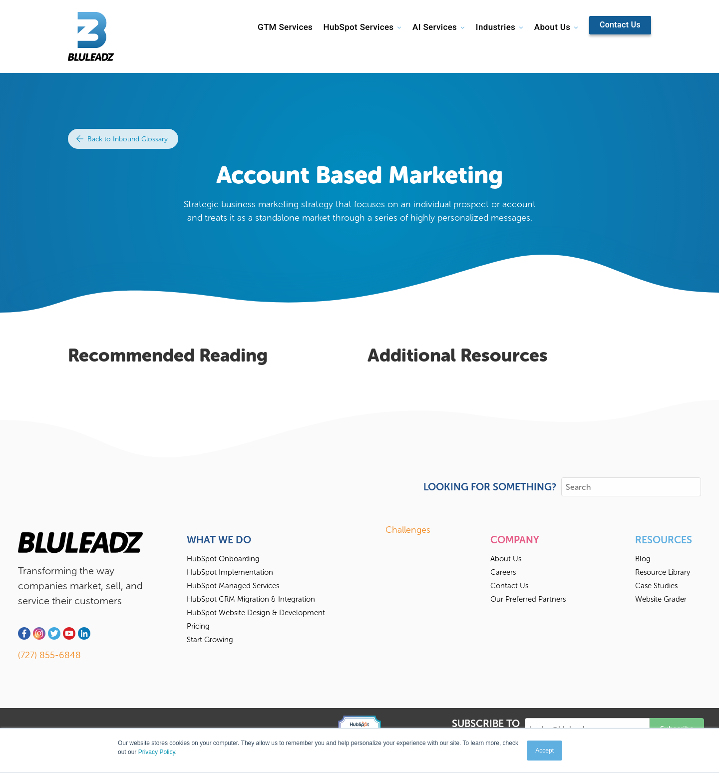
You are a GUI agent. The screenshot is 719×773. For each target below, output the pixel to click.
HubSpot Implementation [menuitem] (230, 572)
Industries (495, 27)
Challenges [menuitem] (407, 529)
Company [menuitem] (514, 540)
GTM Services (285, 27)
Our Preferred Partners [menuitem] (528, 599)
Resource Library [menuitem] (662, 572)
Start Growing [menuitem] (210, 639)
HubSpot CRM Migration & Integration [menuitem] (251, 599)
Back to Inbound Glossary (122, 139)
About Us (552, 27)
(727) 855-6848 (49, 655)
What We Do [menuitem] (219, 540)
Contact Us (620, 24)
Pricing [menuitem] (198, 626)
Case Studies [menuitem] (656, 585)
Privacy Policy (156, 752)
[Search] (631, 486)
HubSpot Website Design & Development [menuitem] (256, 612)
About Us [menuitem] (505, 558)
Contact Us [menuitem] (509, 585)
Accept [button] (544, 750)
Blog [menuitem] (643, 558)
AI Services (434, 27)
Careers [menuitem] (503, 572)
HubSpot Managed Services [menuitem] (233, 585)
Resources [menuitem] (663, 540)
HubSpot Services (358, 27)
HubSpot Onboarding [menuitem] (223, 558)
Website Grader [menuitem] (661, 599)
